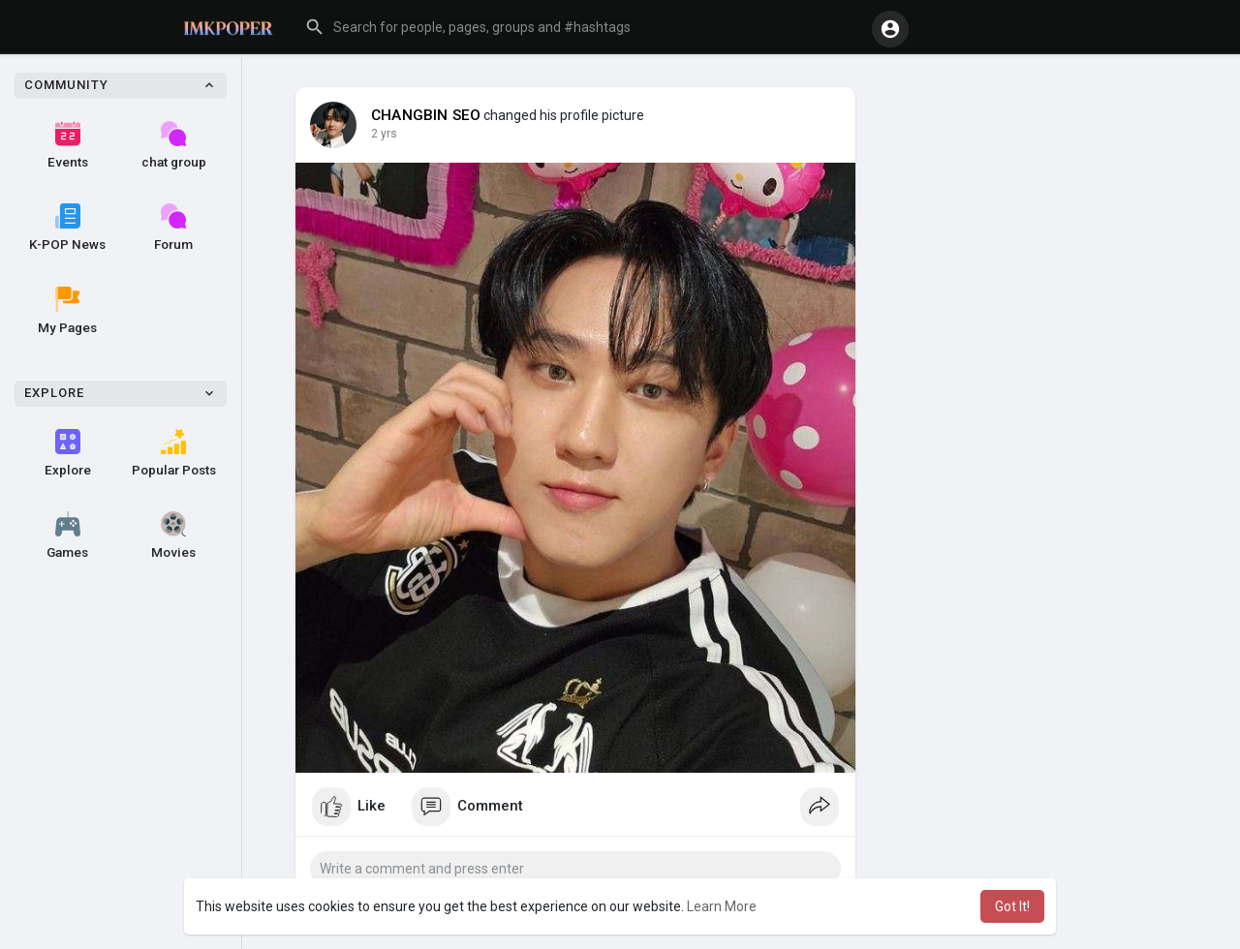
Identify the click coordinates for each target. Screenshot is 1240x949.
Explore (68, 453)
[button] (580, 27)
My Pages (67, 311)
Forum (173, 227)
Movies (173, 535)
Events (67, 145)
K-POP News (67, 227)
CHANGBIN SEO (425, 115)
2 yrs (384, 133)
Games (67, 535)
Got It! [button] (1012, 906)
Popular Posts (174, 453)
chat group (173, 145)
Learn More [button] (722, 906)
